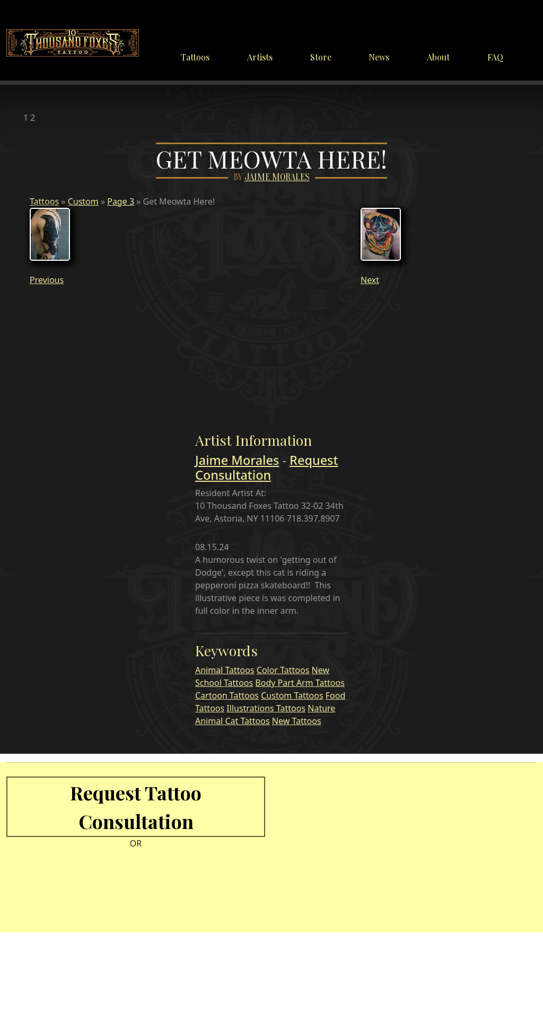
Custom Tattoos (292, 695)
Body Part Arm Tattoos (300, 683)
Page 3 (120, 201)
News (379, 57)
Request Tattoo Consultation (136, 807)
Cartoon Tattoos (227, 695)
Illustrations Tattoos (265, 708)
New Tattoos (296, 721)
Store (320, 57)
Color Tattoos (283, 670)
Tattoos (195, 57)
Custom (83, 201)
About (438, 57)
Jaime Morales (277, 177)
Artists (260, 57)
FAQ (495, 57)
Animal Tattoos (225, 670)
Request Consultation (266, 467)
